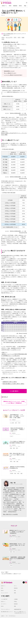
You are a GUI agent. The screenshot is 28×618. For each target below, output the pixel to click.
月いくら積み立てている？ (10, 73)
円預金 (15, 601)
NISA (10, 5)
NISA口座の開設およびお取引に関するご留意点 (13, 383)
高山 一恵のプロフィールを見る (10, 514)
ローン (15, 585)
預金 (25, 5)
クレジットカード (4, 592)
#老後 (3, 39)
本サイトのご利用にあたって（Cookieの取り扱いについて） (20, 612)
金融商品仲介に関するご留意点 (10, 381)
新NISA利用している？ (9, 71)
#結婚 (23, 37)
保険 (15, 592)
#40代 (19, 37)
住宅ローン (4, 5)
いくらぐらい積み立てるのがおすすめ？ (13, 75)
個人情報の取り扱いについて (7, 611)
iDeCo (20, 5)
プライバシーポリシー (5, 609)
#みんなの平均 (9, 37)
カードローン (3, 603)
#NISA (3, 37)
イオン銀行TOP (4, 599)
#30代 (15, 37)
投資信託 (15, 5)
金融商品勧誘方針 (17, 609)
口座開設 (16, 599)
